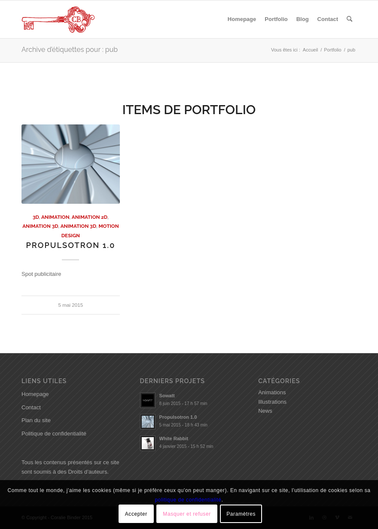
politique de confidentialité (188, 500)
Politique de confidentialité (53, 433)
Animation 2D (89, 217)
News (265, 411)
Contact (31, 407)
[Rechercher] (349, 19)
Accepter (136, 514)
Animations (272, 392)
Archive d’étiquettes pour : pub (69, 49)
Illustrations (272, 402)
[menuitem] (241, 19)
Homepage (35, 394)
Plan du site (36, 420)
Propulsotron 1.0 (70, 245)
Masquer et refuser (187, 514)
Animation (55, 217)
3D (36, 217)
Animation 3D (40, 226)
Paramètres (241, 514)
